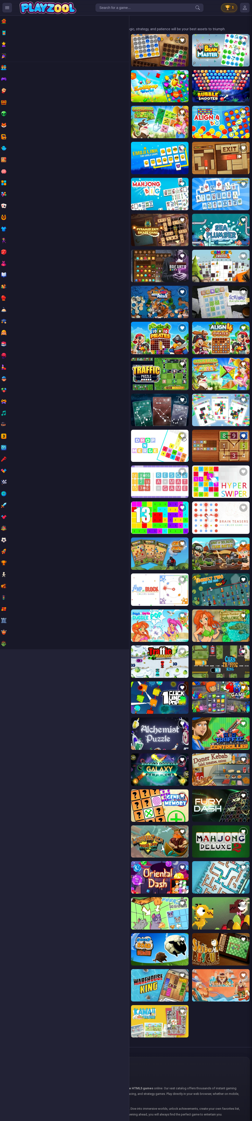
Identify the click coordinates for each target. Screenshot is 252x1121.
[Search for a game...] (149, 8)
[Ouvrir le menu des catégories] (7, 7)
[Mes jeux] (245, 7)
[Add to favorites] (67, 40)
